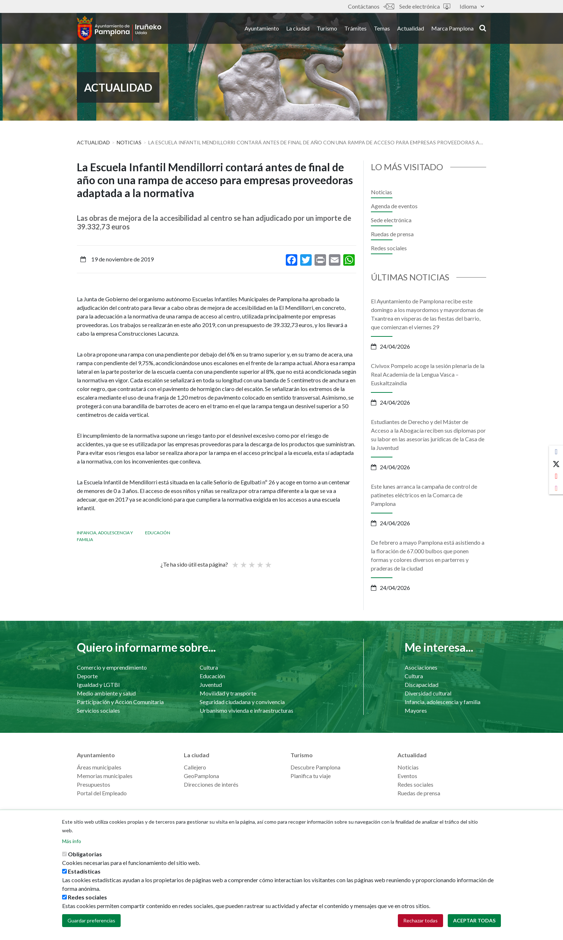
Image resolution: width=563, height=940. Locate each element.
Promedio (251, 561)
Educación (157, 532)
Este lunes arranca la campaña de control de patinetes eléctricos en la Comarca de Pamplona (424, 495)
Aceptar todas (474, 920)
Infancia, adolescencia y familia (442, 701)
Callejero (195, 767)
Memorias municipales (104, 775)
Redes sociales (389, 248)
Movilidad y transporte (228, 693)
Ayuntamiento (262, 28)
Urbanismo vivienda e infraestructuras (246, 710)
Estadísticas (84, 871)
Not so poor (243, 561)
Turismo (327, 28)
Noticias (129, 142)
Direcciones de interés (211, 784)
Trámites (355, 28)
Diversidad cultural (428, 693)
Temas (382, 28)
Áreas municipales (99, 767)
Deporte (87, 676)
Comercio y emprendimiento (112, 667)
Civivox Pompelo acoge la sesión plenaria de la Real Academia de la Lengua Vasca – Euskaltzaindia (427, 374)
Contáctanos (371, 6)
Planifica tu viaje (310, 775)
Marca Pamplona (452, 28)
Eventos (407, 775)
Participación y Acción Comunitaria (120, 701)
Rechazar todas (420, 920)
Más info (71, 841)
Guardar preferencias (91, 920)
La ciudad (298, 28)
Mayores (416, 710)
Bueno (259, 561)
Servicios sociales (98, 710)
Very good (268, 561)
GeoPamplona (201, 775)
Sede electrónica (424, 6)
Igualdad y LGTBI (98, 684)
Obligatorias (85, 854)
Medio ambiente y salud (106, 693)
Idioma (472, 6)
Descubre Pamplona (315, 767)
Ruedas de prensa (392, 234)
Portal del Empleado (102, 793)
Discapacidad (421, 684)
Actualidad (410, 28)
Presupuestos (93, 784)
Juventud (211, 684)
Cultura (209, 667)
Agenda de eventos (394, 206)
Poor (235, 561)
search (482, 27)
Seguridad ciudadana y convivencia (242, 701)
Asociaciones (421, 667)
